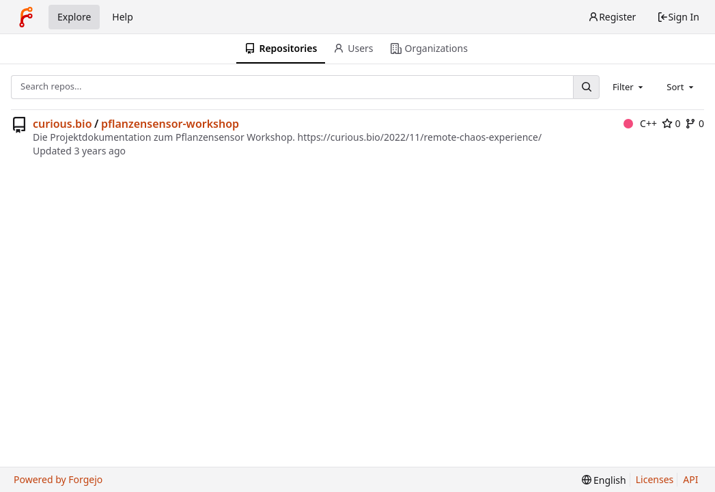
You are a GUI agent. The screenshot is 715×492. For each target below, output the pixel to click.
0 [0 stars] (671, 123)
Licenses (655, 479)
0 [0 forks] (694, 123)
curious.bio (62, 124)
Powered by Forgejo (58, 479)
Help (122, 16)
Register (612, 16)
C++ (640, 123)
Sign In (678, 16)
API (690, 479)
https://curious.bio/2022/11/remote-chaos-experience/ (420, 137)
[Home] (26, 17)
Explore (74, 16)
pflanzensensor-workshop (170, 124)
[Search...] (586, 87)
